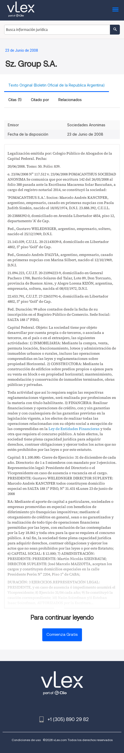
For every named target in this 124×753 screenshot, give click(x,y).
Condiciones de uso (26, 740)
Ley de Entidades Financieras (74, 428)
